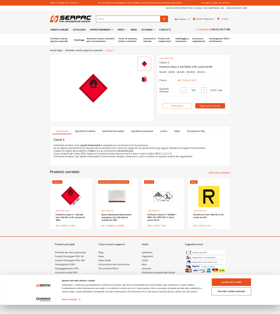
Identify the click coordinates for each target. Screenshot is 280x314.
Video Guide (104, 260)
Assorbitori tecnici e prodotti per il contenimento (101, 40)
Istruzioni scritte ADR (66, 272)
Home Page (56, 50)
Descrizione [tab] (62, 131)
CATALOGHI (79, 29)
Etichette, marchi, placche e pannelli (59, 40)
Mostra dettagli (69, 308)
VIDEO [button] (121, 29)
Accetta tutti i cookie (231, 291)
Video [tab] (177, 131)
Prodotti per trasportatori (164, 40)
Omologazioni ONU (65, 264)
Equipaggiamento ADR (66, 268)
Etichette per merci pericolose (70, 252)
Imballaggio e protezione (182, 40)
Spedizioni (147, 252)
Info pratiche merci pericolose (113, 264)
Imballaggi (79, 40)
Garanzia (146, 268)
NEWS (134, 29)
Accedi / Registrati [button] (204, 18)
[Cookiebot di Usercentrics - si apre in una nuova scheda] (43, 308)
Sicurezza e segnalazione (198, 40)
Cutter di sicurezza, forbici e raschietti (127, 40)
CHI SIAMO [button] (147, 29)
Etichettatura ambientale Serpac (158, 272)
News (101, 256)
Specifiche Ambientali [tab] (142, 131)
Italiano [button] (181, 19)
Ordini (145, 260)
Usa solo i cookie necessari (231, 300)
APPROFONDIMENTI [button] (101, 29)
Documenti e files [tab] (196, 131)
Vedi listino (177, 105)
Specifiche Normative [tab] (113, 131)
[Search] (128, 19)
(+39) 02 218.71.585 (219, 29)
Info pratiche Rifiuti (108, 268)
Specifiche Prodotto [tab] (85, 131)
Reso (144, 264)
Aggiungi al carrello (210, 105)
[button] (223, 18)
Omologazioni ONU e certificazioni (219, 40)
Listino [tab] (163, 131)
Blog (100, 252)
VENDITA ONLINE (59, 29)
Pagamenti (147, 256)
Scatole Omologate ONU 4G (69, 256)
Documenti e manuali (149, 40)
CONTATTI (165, 29)
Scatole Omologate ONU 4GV (70, 260)
